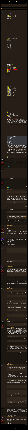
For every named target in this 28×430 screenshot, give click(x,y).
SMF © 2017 (13, 428)
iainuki (1, 11)
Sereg (1, 158)
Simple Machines (16, 428)
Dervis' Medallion (25, 216)
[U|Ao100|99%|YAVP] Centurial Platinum (10, 11)
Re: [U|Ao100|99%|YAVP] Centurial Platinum (10, 158)
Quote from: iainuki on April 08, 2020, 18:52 (10, 322)
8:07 (25, 390)
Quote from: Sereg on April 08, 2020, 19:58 (10, 384)
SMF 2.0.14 (12, 428)
